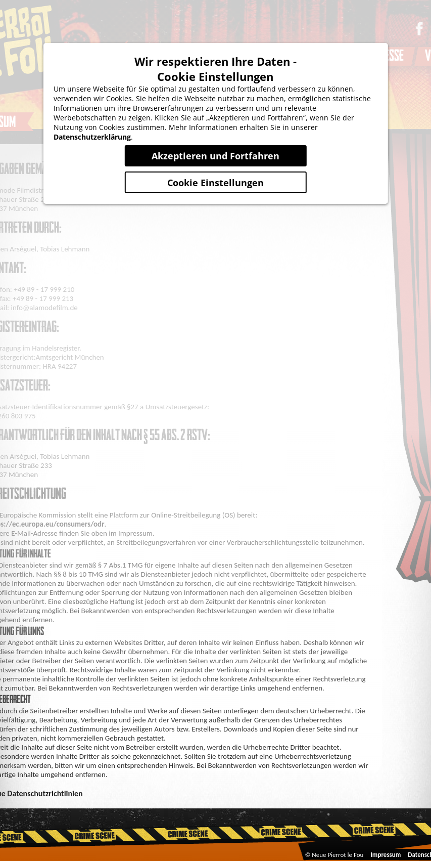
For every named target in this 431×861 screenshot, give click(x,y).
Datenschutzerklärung (92, 137)
